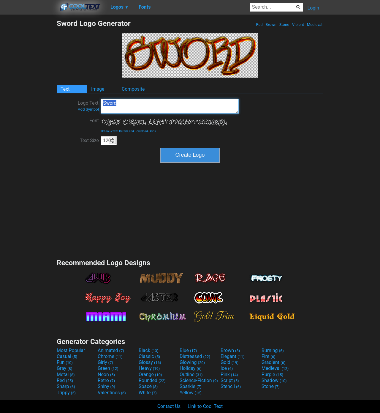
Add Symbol (88, 109)
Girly (105, 362)
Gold (230, 362)
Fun (65, 362)
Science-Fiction (199, 380)
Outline (191, 374)
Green (108, 368)
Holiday (191, 368)
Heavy (149, 368)
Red (259, 24)
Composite (133, 89)
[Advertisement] (28, 108)
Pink (229, 374)
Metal (66, 374)
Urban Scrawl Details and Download (124, 131)
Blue (188, 350)
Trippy (66, 392)
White (148, 392)
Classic (149, 356)
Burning (273, 350)
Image (97, 89)
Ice (227, 368)
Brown (271, 24)
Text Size (89, 140)
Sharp (66, 386)
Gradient (273, 362)
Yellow (191, 392)
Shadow (274, 380)
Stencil (231, 386)
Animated (111, 350)
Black (149, 350)
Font (94, 120)
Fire (269, 356)
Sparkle (190, 386)
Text (65, 89)
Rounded (152, 380)
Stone (284, 24)
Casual (67, 356)
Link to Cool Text (205, 406)
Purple (272, 374)
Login (313, 8)
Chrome (110, 356)
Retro (106, 380)
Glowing (192, 362)
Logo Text (88, 106)
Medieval (314, 24)
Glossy (150, 362)
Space (148, 386)
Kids (153, 131)
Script (230, 380)
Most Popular (71, 350)
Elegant (233, 356)
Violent (298, 24)
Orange (150, 374)
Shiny (106, 386)
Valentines (112, 392)
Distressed (195, 356)
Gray (64, 368)
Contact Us (169, 406)
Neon (106, 374)
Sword (170, 106)
